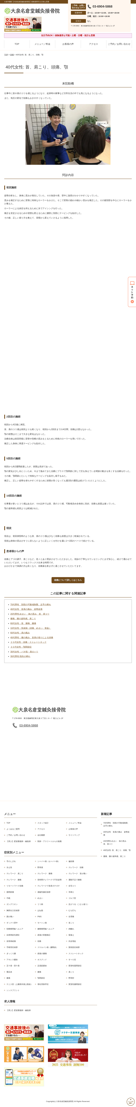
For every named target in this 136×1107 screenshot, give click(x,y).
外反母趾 (72, 941)
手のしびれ (11, 861)
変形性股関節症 (75, 966)
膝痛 (8, 978)
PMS (39, 917)
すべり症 (72, 960)
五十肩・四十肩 (13, 966)
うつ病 (40, 904)
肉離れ (71, 929)
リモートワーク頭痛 (15, 886)
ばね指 (40, 910)
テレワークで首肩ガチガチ (48, 886)
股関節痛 (10, 892)
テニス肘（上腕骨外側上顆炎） (20, 984)
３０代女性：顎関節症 (21, 647)
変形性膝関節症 (75, 984)
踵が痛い (10, 917)
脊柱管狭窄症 (43, 984)
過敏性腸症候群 (43, 892)
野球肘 (71, 978)
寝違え (71, 935)
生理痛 (71, 917)
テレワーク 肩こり (15, 874)
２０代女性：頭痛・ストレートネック (28, 642)
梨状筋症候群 (74, 947)
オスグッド (42, 960)
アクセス (93, 44)
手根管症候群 (12, 947)
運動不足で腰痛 (75, 880)
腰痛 (39, 972)
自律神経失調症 (13, 935)
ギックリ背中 (12, 923)
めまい (40, 898)
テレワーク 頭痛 (76, 867)
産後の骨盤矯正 (43, 935)
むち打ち (72, 910)
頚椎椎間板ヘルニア (15, 929)
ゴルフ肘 (72, 898)
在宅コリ (72, 886)
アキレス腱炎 (12, 960)
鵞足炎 (9, 972)
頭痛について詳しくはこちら (68, 580)
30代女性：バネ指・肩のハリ (24, 652)
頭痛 (12, 55)
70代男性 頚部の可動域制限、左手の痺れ (30, 604)
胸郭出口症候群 (13, 910)
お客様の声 (68, 44)
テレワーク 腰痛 (14, 880)
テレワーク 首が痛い (78, 874)
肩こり (71, 972)
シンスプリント (13, 990)
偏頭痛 (71, 861)
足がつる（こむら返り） (79, 904)
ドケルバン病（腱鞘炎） (47, 947)
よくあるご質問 (13, 829)
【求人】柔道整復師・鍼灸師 (19, 841)
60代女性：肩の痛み (20, 633)
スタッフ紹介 (43, 823)
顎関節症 (41, 978)
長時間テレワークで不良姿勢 (49, 880)
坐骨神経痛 (11, 941)
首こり (71, 923)
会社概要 (41, 835)
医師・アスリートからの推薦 (49, 841)
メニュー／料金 (42, 44)
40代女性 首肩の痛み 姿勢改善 (26, 609)
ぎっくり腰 (11, 953)
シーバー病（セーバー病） (48, 861)
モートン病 (42, 923)
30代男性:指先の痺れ (20, 656)
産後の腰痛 (42, 953)
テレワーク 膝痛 (44, 874)
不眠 (8, 898)
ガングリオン (12, 904)
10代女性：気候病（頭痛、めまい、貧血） (30, 628)
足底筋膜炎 (42, 966)
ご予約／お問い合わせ (119, 44)
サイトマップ (74, 835)
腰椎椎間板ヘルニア (45, 929)
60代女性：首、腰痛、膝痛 (23, 623)
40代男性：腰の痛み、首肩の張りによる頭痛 (31, 637)
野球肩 (40, 867)
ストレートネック (76, 953)
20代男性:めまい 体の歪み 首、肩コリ (29, 614)
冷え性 (9, 867)
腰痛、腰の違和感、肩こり (23, 619)
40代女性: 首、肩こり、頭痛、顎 (117, 850)
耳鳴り (71, 892)
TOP (17, 44)
